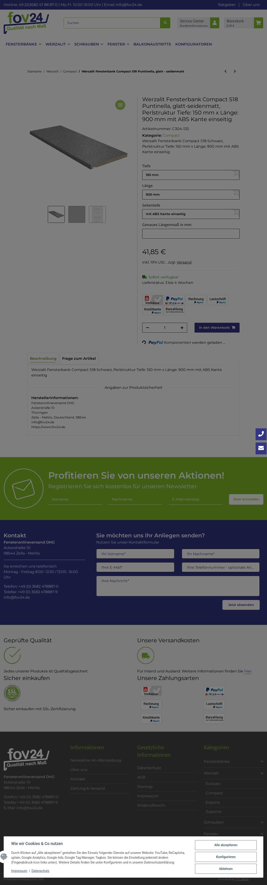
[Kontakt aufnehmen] (261, 448)
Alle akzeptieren (225, 845)
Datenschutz (40, 871)
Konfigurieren (225, 857)
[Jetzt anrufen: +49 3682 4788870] (261, 434)
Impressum (19, 871)
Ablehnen (225, 869)
